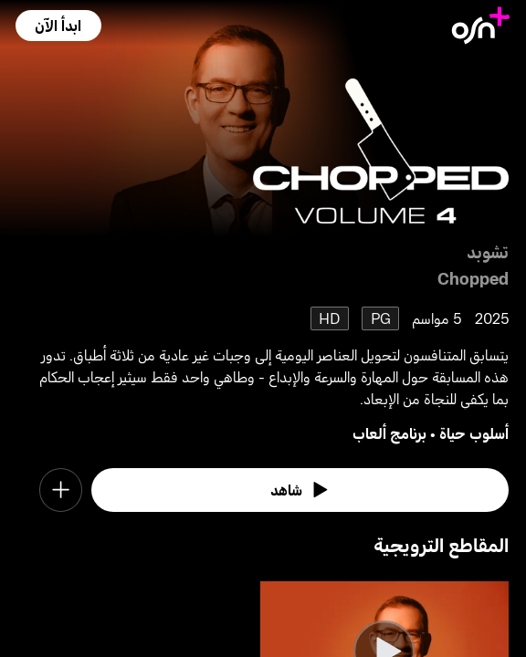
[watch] (300, 489)
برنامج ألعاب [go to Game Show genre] (389, 432)
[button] (58, 26)
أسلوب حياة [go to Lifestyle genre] (474, 432)
